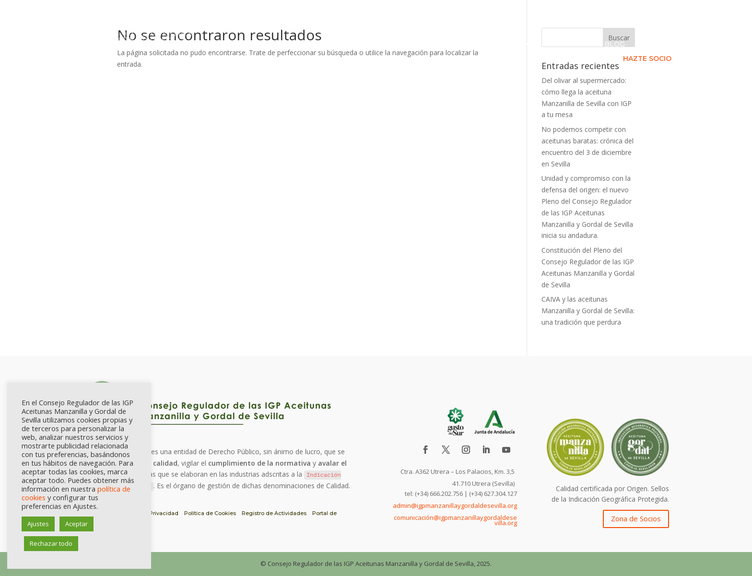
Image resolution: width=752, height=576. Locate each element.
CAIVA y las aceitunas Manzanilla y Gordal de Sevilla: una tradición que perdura (587, 310)
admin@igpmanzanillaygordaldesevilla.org (455, 505)
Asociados (516, 44)
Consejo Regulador (433, 44)
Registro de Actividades (274, 513)
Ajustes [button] (38, 523)
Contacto (656, 44)
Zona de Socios (636, 518)
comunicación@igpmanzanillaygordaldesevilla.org (455, 520)
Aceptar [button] (76, 523)
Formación (571, 44)
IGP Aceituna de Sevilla (333, 44)
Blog (614, 44)
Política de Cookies (210, 513)
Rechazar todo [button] (51, 543)
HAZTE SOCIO (647, 59)
